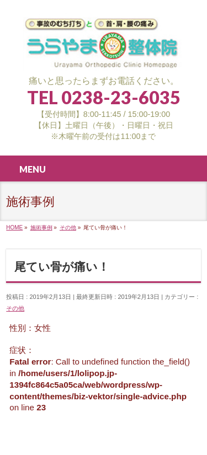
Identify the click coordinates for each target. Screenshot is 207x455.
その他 (15, 308)
